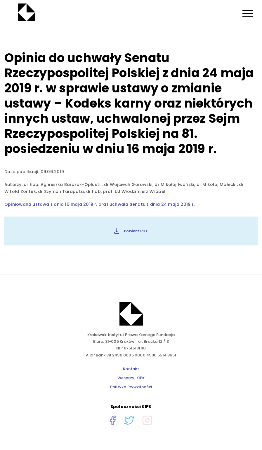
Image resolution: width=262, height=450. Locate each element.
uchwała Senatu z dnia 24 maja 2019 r (152, 204)
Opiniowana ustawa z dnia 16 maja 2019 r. (51, 204)
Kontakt (131, 369)
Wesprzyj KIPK (131, 378)
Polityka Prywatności (131, 387)
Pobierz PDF (131, 231)
